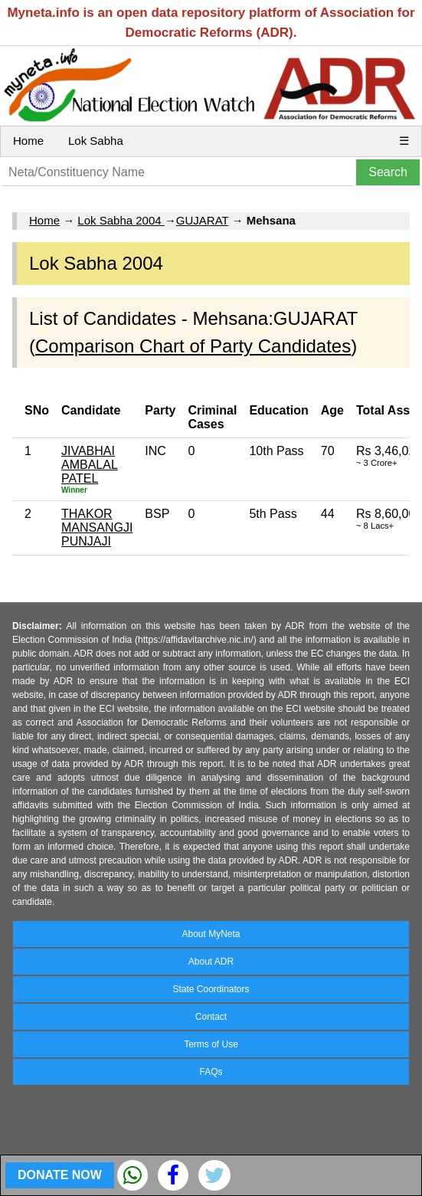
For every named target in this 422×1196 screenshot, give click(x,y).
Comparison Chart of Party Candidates (193, 346)
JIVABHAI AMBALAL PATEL (89, 464)
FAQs (210, 1072)
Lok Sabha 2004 (120, 220)
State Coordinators (210, 989)
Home (28, 140)
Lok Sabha (95, 140)
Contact (211, 1016)
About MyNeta (211, 934)
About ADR (211, 961)
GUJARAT (202, 220)
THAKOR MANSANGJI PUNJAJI (96, 527)
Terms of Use (211, 1044)
